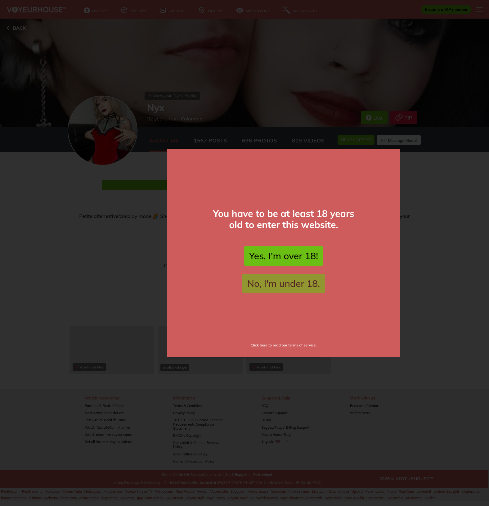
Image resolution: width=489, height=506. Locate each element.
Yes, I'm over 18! (283, 260)
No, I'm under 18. (283, 288)
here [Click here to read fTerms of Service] (263, 349)
